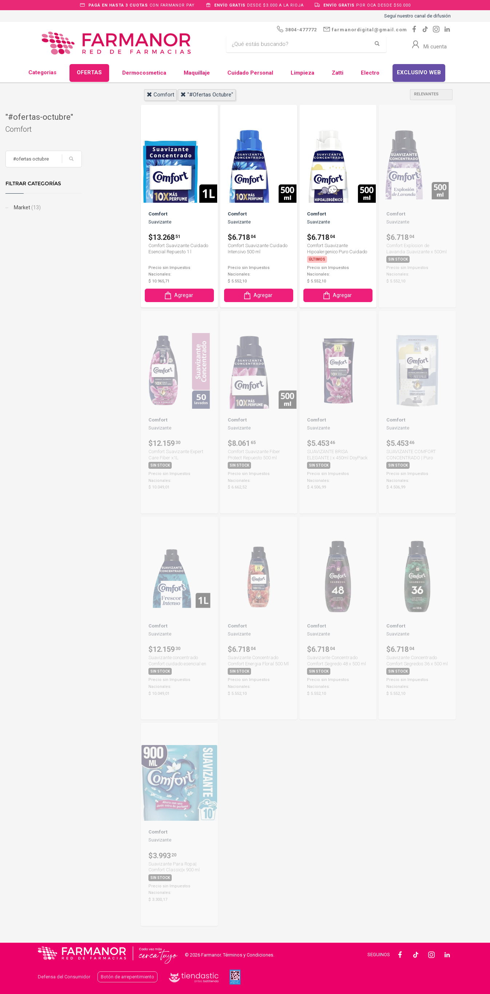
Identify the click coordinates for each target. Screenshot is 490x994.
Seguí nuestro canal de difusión (417, 16)
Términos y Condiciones (248, 955)
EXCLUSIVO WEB (419, 72)
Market (59, 207)
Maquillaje (197, 73)
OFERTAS (89, 72)
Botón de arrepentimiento (127, 976)
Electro (370, 73)
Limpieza (302, 73)
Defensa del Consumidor (64, 976)
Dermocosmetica (144, 73)
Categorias (42, 72)
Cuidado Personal (250, 73)
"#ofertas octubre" (206, 94)
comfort (160, 94)
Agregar (178, 295)
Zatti (337, 73)
